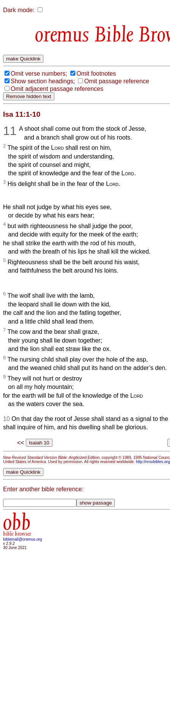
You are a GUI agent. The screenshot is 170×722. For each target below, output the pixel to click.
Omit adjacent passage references (57, 89)
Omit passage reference (116, 81)
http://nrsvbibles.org (153, 462)
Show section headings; (43, 81)
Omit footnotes (96, 73)
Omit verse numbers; (39, 73)
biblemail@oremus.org (22, 539)
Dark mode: (19, 10)
